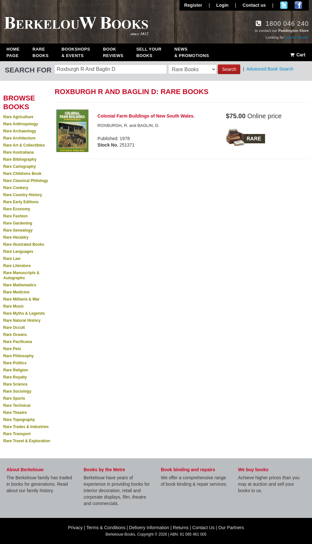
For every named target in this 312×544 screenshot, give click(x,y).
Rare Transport (17, 434)
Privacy (75, 527)
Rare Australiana (18, 152)
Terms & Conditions (106, 527)
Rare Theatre (15, 412)
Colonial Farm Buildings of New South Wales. (146, 116)
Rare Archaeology (19, 131)
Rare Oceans (15, 334)
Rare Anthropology (20, 124)
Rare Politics (15, 363)
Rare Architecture (19, 138)
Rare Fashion (15, 216)
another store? (297, 37)
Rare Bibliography (19, 159)
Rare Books (40, 52)
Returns (180, 527)
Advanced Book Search (269, 69)
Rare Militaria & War (21, 299)
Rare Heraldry (16, 237)
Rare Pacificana (17, 341)
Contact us (254, 5)
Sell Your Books (148, 52)
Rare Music (13, 306)
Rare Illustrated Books (23, 244)
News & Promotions (191, 52)
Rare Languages (18, 251)
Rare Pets (12, 349)
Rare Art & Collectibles (24, 145)
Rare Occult (14, 327)
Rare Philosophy (18, 356)
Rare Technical (16, 405)
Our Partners (231, 527)
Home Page (13, 52)
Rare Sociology (17, 391)
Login (222, 5)
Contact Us (203, 527)
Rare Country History (22, 195)
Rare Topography (19, 419)
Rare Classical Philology (25, 180)
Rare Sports (14, 398)
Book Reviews (113, 52)
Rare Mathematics (19, 285)
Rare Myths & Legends (24, 313)
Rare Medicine (16, 292)
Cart (297, 54)
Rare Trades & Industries (26, 427)
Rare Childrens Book (22, 173)
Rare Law (11, 258)
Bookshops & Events (75, 52)
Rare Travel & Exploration (26, 441)
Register (193, 5)
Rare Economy (16, 209)
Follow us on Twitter (284, 5)
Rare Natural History (22, 320)
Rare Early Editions (21, 202)
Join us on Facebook (298, 5)
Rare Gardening (17, 223)
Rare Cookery (15, 188)
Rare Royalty (15, 377)
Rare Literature (17, 265)
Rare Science (15, 384)
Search (229, 69)
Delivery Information (149, 527)
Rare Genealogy (17, 230)
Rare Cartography (19, 166)
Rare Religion (15, 370)
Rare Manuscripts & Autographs (21, 275)
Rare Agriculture (18, 117)
